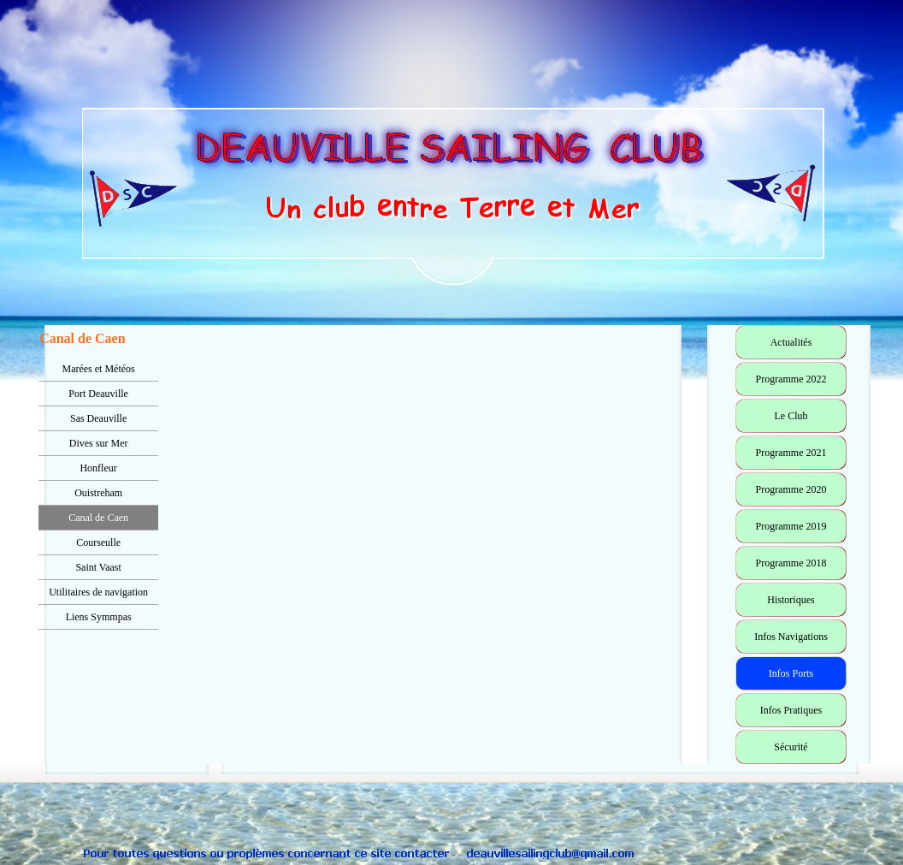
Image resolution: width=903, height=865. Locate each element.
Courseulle (98, 542)
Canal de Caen (98, 518)
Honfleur (98, 468)
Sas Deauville (98, 418)
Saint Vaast (98, 567)
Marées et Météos (98, 369)
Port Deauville (98, 394)
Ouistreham (98, 493)
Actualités (791, 342)
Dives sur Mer (98, 443)
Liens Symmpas (99, 617)
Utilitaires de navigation (98, 592)
